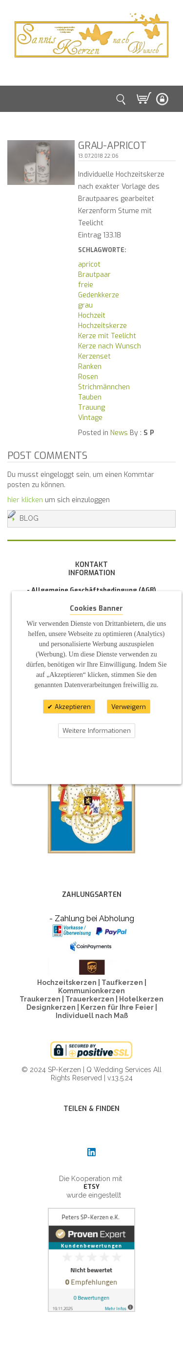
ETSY (91, 1187)
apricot (89, 264)
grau (85, 305)
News (119, 432)
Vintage (90, 417)
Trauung (91, 407)
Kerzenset (94, 356)
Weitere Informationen (96, 731)
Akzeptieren (72, 706)
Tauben (90, 397)
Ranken (90, 366)
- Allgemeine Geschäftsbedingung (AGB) (91, 590)
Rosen (88, 377)
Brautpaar (94, 274)
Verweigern (128, 706)
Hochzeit (91, 315)
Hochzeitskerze (102, 325)
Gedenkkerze (98, 295)
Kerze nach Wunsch (109, 346)
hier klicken (25, 500)
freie (85, 285)
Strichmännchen (104, 387)
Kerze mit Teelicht (107, 336)
